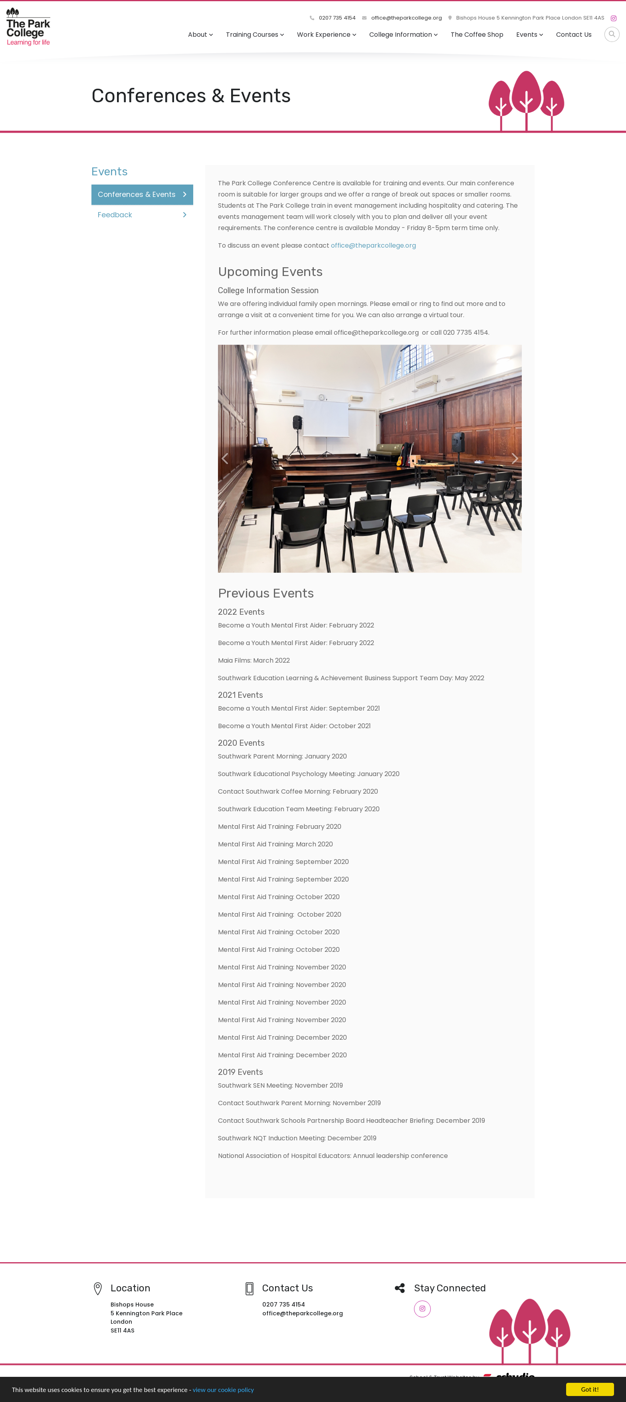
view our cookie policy (223, 1390)
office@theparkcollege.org (402, 18)
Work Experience (327, 34)
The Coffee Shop (477, 34)
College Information (403, 34)
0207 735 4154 (333, 18)
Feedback (142, 215)
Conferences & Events (142, 194)
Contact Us (574, 34)
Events (529, 34)
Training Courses (255, 34)
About (200, 34)
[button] (225, 459)
